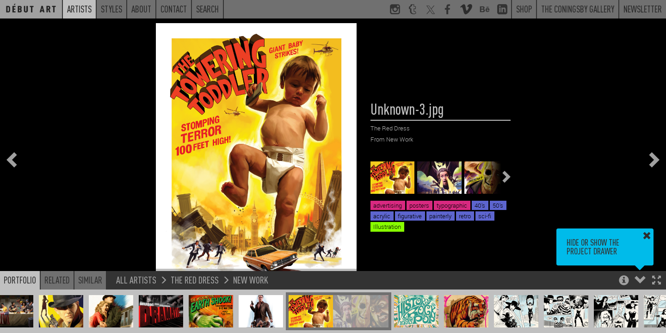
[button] (656, 281)
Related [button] (57, 280)
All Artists (136, 279)
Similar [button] (90, 280)
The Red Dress (195, 279)
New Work (250, 279)
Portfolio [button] (20, 280)
